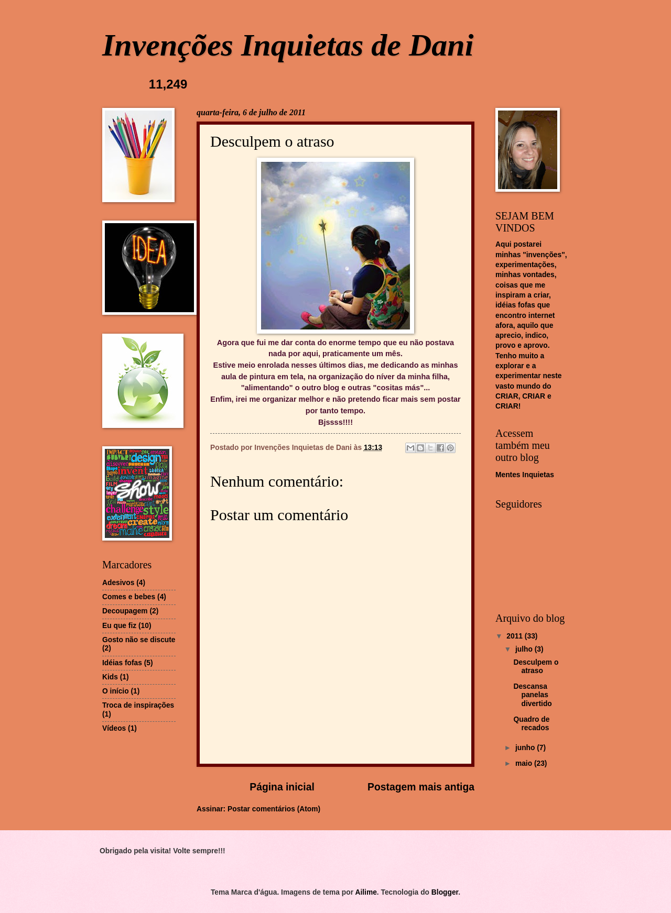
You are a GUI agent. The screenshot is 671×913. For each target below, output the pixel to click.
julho (525, 649)
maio (524, 763)
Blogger (444, 892)
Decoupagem (125, 611)
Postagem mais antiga (420, 787)
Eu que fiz (119, 626)
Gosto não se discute (139, 640)
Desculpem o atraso (535, 666)
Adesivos (118, 583)
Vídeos (114, 728)
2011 (515, 636)
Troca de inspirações (138, 705)
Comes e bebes (128, 597)
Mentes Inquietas (524, 475)
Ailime (365, 892)
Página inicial (282, 787)
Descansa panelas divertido (532, 695)
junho (526, 748)
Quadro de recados (531, 724)
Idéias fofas (122, 663)
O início (115, 691)
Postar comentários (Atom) (274, 809)
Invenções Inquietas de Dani (287, 45)
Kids (110, 677)
